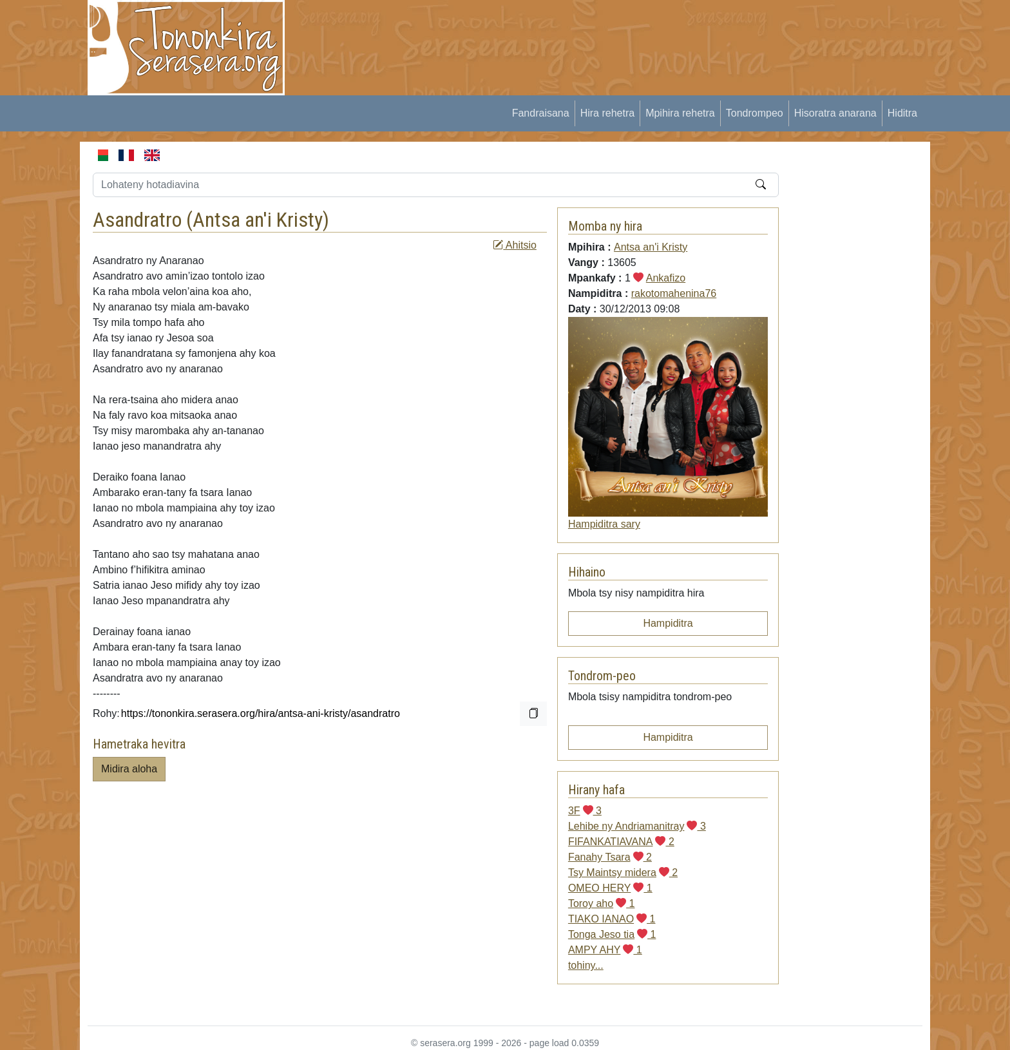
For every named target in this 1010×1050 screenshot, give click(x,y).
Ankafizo (665, 277)
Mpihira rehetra (680, 113)
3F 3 (585, 810)
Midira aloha (129, 768)
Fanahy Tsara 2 (610, 857)
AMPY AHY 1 (605, 949)
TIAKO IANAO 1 (612, 918)
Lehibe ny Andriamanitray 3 (637, 826)
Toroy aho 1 (601, 903)
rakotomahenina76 (674, 293)
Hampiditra (667, 623)
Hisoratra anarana (835, 113)
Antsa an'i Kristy (258, 219)
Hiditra (902, 113)
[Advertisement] (534, 29)
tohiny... (586, 965)
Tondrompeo (754, 113)
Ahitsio (515, 245)
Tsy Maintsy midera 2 (623, 872)
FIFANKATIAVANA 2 (621, 841)
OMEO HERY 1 (610, 888)
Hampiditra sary (604, 524)
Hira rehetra (607, 113)
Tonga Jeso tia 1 (612, 934)
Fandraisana (540, 113)
